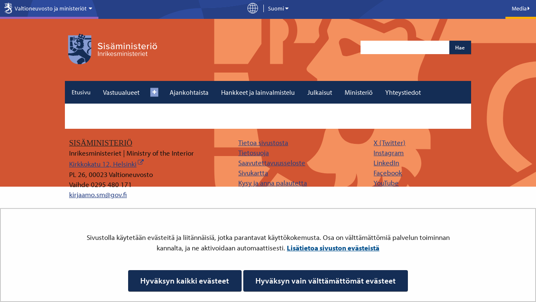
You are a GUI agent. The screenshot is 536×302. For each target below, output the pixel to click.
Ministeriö (359, 92)
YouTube (386, 182)
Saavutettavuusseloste (271, 162)
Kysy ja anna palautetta (272, 182)
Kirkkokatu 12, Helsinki (103, 163)
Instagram (389, 152)
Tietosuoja (253, 152)
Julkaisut (319, 92)
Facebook (388, 172)
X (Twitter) (389, 142)
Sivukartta (253, 172)
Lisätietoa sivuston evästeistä (333, 247)
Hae (460, 47)
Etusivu (81, 92)
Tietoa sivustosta (263, 142)
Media (521, 8)
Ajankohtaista (189, 92)
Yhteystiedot (403, 92)
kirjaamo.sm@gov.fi (98, 194)
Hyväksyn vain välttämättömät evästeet (325, 281)
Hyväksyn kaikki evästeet (184, 281)
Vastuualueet (121, 92)
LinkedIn (386, 162)
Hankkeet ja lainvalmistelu (258, 92)
